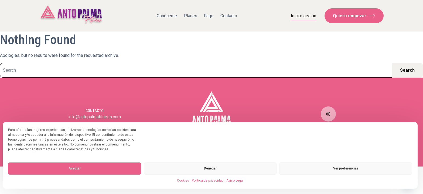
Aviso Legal (235, 180)
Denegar (210, 168)
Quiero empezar (354, 15)
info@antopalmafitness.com (94, 116)
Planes (190, 15)
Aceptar (75, 168)
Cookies (183, 180)
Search (407, 70)
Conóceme (167, 15)
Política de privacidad (208, 180)
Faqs (208, 15)
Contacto (228, 15)
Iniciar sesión (303, 15)
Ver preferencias (346, 168)
